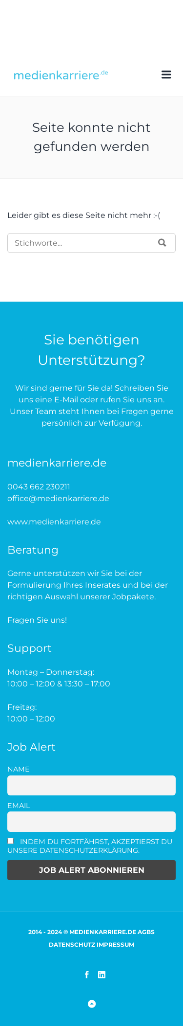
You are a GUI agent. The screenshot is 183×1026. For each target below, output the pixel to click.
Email (18, 805)
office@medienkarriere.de (58, 498)
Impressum (115, 944)
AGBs (146, 932)
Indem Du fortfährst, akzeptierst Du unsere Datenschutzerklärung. (89, 846)
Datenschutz (72, 944)
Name (18, 769)
